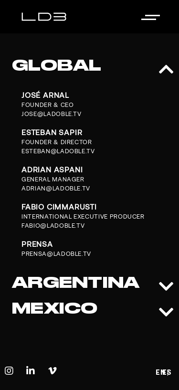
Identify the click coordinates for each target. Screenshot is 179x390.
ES (167, 372)
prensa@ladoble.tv (56, 254)
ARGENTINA (76, 282)
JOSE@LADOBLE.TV (51, 114)
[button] (89, 65)
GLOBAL (57, 65)
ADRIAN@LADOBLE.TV (55, 188)
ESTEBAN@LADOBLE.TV (58, 151)
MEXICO (55, 308)
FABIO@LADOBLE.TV (52, 225)
